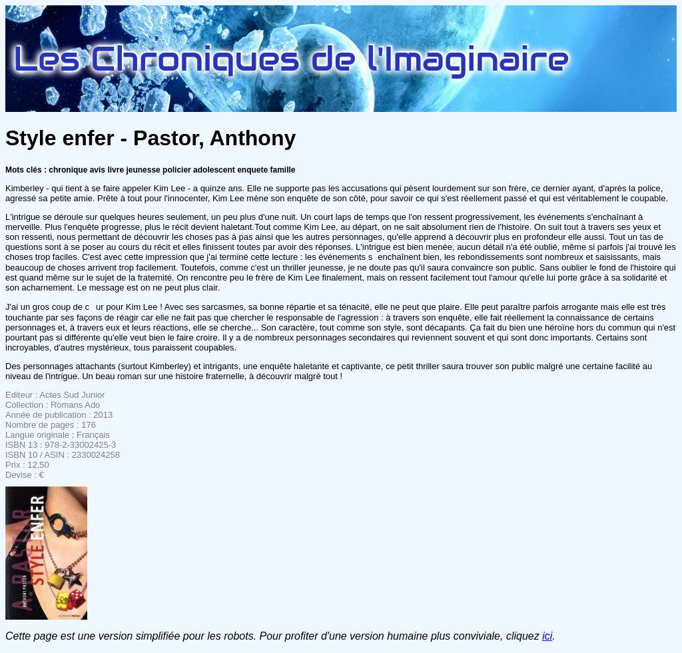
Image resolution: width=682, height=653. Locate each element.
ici (547, 636)
